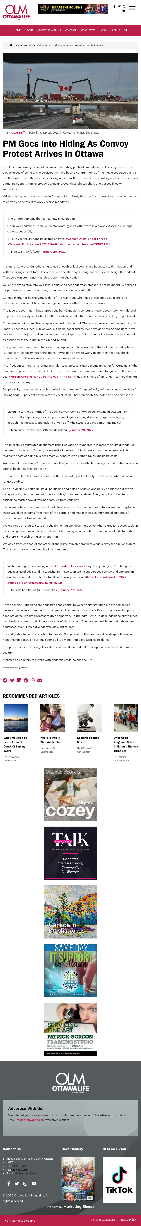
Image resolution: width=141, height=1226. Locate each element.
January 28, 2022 (53, 252)
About (29, 30)
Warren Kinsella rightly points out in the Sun (41, 377)
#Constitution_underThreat (86, 239)
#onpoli (12, 583)
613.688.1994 (19, 1170)
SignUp (115, 30)
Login (103, 30)
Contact (70, 30)
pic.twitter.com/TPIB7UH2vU (92, 244)
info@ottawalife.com (30, 1120)
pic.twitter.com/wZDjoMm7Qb (40, 583)
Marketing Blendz (78, 1206)
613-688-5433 (18, 1166)
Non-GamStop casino (19, 1220)
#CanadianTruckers (69, 566)
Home (17, 30)
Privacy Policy (128, 1219)
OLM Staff (17, 132)
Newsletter (88, 30)
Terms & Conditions (103, 1219)
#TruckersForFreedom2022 (27, 244)
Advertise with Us (49, 30)
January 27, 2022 (70, 590)
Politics (28, 45)
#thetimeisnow (59, 244)
